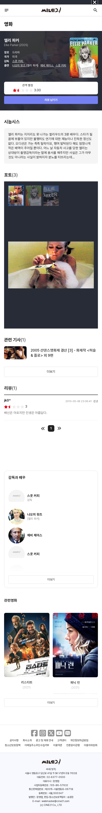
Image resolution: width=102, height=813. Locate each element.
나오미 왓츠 (19, 65)
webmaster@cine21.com (55, 801)
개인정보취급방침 (79, 740)
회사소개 (27, 740)
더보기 (51, 372)
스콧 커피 (18, 61)
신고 (95, 401)
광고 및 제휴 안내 (44, 740)
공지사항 (14, 740)
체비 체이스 (47, 65)
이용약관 (57, 745)
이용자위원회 (90, 745)
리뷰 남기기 (51, 99)
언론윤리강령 (73, 745)
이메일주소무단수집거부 (37, 745)
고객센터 (61, 740)
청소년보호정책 (12, 745)
